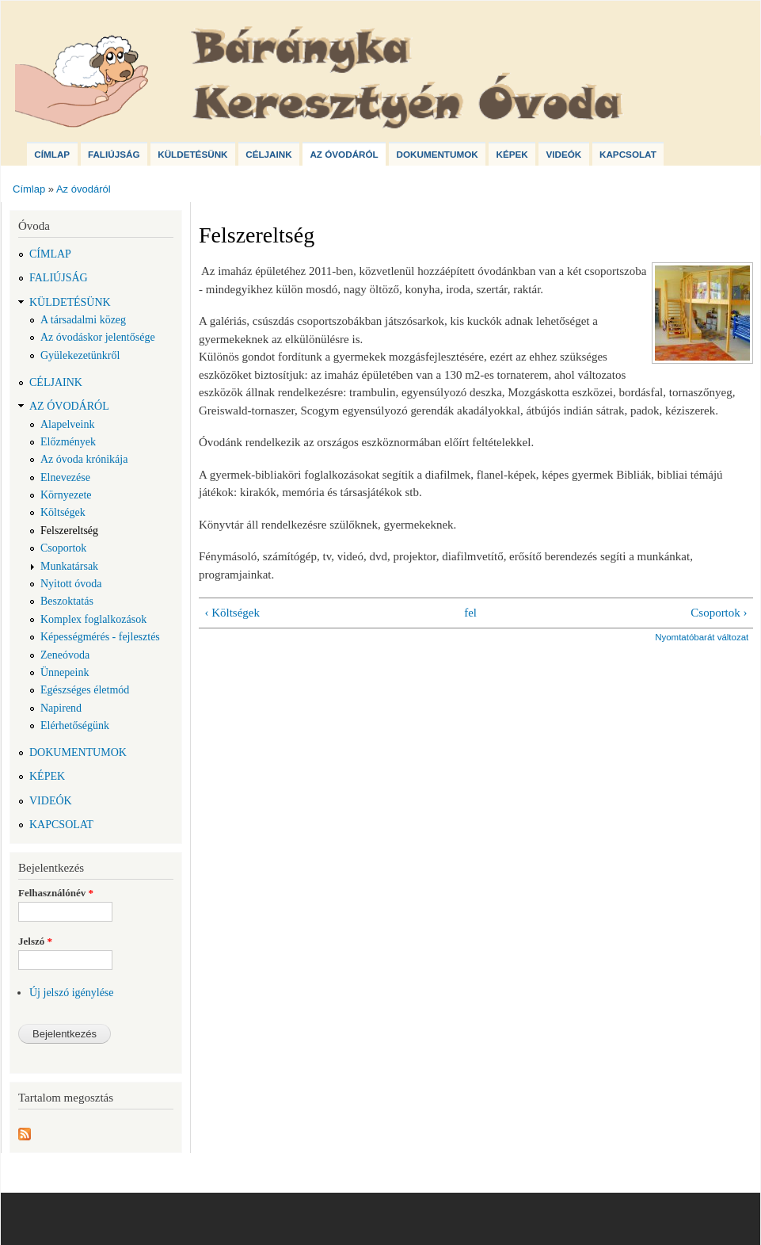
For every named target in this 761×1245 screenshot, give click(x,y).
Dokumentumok (437, 154)
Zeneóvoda (64, 655)
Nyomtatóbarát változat (701, 637)
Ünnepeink (64, 672)
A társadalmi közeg (83, 320)
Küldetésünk (192, 154)
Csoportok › (719, 612)
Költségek (63, 512)
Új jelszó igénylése (71, 993)
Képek (511, 154)
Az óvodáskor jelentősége (97, 337)
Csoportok (63, 548)
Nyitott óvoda (70, 584)
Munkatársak (69, 566)
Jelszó (35, 941)
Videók (563, 154)
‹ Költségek (232, 612)
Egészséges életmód (84, 690)
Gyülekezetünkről (80, 355)
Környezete (66, 495)
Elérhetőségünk (74, 725)
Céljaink (268, 154)
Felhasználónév (55, 893)
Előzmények (68, 442)
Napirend (61, 708)
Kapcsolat (627, 154)
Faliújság (114, 154)
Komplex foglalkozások (93, 619)
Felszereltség (69, 531)
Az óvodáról (344, 154)
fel (470, 612)
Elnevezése (65, 477)
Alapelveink (67, 424)
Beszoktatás (66, 601)
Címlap (52, 154)
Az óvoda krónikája (83, 459)
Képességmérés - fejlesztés (100, 637)
